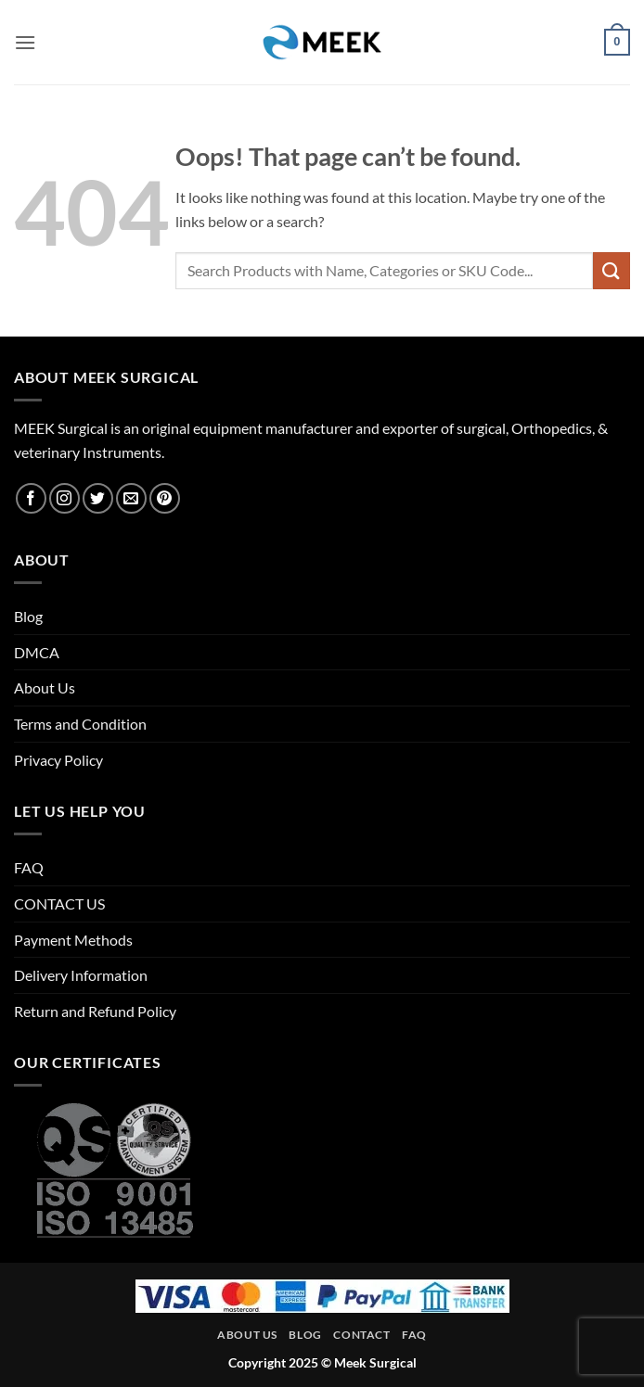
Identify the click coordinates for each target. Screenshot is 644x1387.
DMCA (36, 652)
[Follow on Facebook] (31, 498)
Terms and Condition (80, 723)
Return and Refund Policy (95, 1011)
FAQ (29, 867)
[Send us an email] (131, 498)
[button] (25, 42)
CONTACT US (59, 903)
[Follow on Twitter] (98, 498)
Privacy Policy (58, 760)
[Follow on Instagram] (64, 498)
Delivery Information (81, 975)
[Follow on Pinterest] (164, 498)
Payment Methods (73, 939)
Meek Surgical (375, 1362)
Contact (361, 1335)
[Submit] (611, 270)
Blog (28, 616)
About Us (44, 687)
